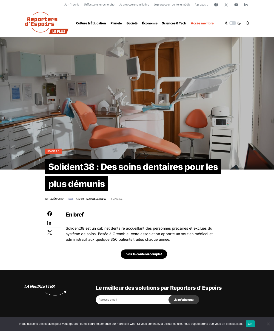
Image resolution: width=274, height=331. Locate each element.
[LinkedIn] (246, 4)
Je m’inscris (71, 4)
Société (53, 151)
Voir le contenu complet (144, 255)
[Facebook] (216, 4)
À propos (200, 4)
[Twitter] (226, 4)
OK (250, 323)
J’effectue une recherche (98, 4)
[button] (232, 23)
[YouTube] (236, 4)
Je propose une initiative (134, 4)
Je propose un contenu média (172, 4)
